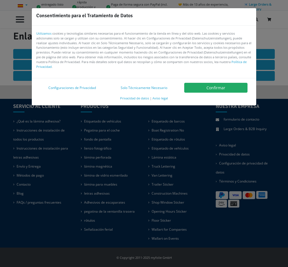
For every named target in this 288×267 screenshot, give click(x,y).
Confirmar (215, 87)
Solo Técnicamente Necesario (144, 87)
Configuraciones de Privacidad (72, 87)
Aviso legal (160, 98)
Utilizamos (43, 33)
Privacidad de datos (134, 98)
